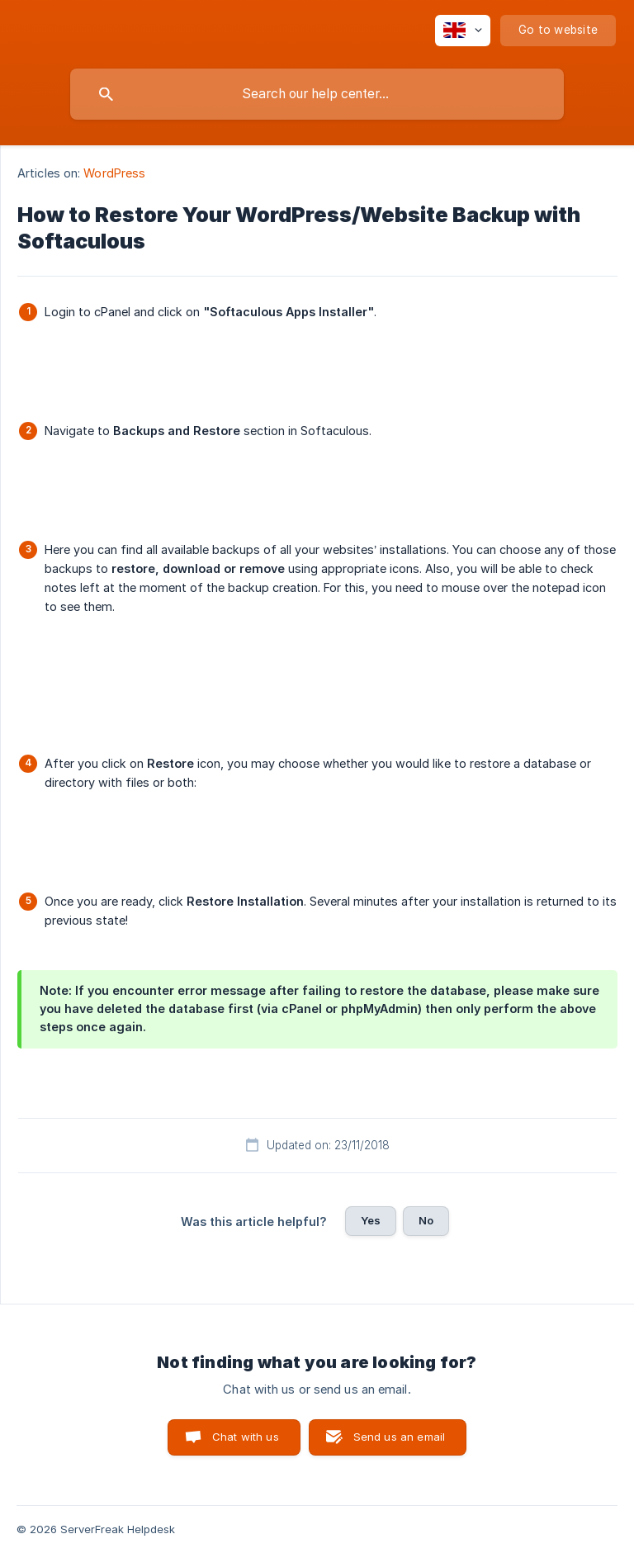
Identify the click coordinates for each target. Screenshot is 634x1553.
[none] (462, 30)
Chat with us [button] (245, 1436)
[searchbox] (317, 94)
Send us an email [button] (399, 1436)
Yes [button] (371, 1220)
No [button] (426, 1220)
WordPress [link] (114, 173)
